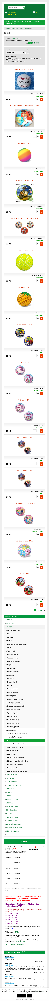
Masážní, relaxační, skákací (17, 733)
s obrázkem (28, 40)
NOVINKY (9, 620)
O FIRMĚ (13, 21)
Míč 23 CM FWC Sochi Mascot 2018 (24, 218)
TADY (17, 932)
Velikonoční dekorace (13, 824)
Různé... (10, 685)
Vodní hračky (11, 651)
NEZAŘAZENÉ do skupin (14, 827)
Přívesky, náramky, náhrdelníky (17, 761)
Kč (38, 12)
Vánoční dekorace (12, 820)
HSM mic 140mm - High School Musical (24, 106)
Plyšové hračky (12, 751)
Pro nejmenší (11, 754)
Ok (29, 996)
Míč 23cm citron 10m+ (24, 250)
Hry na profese (12, 696)
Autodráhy (10, 637)
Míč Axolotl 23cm (24, 400)
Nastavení (21, 996)
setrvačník (11, 58)
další (37, 43)
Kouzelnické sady (13, 720)
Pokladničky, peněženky (15, 757)
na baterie (11, 61)
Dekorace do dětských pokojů (17, 644)
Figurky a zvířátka (13, 672)
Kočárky (9, 813)
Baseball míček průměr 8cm (24, 69)
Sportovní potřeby (13, 713)
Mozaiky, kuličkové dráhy (15, 764)
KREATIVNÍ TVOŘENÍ (13, 785)
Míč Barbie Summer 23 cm (24, 503)
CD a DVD (9, 834)
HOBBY (8, 796)
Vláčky (9, 648)
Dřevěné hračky (12, 654)
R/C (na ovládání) (11, 60)
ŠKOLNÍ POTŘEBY (12, 806)
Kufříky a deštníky (13, 716)
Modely (9, 634)
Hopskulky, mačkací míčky (17, 744)
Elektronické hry (12, 668)
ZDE (32, 999)
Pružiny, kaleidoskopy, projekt (17, 771)
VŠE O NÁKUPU (20, 941)
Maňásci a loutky (13, 723)
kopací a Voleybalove (15, 737)
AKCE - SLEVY (11, 623)
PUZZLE (9, 792)
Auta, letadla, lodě (13, 630)
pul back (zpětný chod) (23, 58)
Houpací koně (12, 682)
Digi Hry (10, 665)
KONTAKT (7, 21)
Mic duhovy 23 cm (24, 143)
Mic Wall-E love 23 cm (24, 181)
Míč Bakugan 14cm (24, 437)
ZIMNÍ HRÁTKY (11, 775)
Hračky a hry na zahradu (15, 699)
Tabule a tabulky (12, 658)
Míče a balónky (25, 28)
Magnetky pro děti (13, 727)
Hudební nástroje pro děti (15, 706)
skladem (20, 40)
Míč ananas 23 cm (24, 287)
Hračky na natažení (14, 768)
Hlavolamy (10, 675)
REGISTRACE (12, 14)
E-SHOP (15, 24)
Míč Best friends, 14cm (24, 541)
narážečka (35, 58)
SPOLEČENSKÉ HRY (13, 782)
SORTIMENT (8, 24)
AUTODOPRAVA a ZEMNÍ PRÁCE (15, 944)
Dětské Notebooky (13, 661)
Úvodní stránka (10, 28)
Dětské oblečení (11, 810)
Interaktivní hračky (13, 709)
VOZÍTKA (9, 803)
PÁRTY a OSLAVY (12, 799)
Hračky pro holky (13, 689)
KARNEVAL (10, 778)
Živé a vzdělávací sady (15, 747)
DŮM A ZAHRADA (12, 831)
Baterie (9, 641)
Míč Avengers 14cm (24, 325)
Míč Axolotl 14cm (24, 362)
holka (28, 52)
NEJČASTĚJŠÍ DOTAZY (33, 21)
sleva (20, 60)
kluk (28, 53)
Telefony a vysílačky (14, 702)
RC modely (11, 678)
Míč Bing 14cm (24, 574)
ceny (18, 38)
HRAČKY (17, 28)
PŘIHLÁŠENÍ (12, 12)
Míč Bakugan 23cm (24, 470)
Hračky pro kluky (13, 692)
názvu (14, 38)
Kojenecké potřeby (12, 817)
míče (9, 740)
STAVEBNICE (10, 789)
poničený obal (20, 61)
